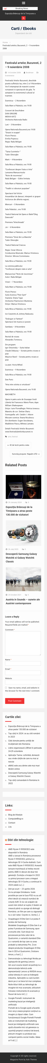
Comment (10, 630)
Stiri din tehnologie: (21, 840)
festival (15, 437)
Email (8, 669)
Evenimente (9, 76)
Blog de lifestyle (15, 815)
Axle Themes (31, 1059)
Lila (10, 827)
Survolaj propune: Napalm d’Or (24, 454)
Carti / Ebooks (23, 28)
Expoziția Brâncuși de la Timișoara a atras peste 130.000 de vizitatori (19, 511)
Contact (11, 823)
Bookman (29, 73)
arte (9, 437)
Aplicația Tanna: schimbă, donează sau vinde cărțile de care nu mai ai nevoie (23, 758)
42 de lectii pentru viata (19, 445)
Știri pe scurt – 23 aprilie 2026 (21, 889)
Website (8, 678)
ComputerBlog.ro (15, 819)
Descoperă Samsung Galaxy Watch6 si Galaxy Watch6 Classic (21, 557)
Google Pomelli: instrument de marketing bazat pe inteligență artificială (21, 1001)
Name (8, 660)
